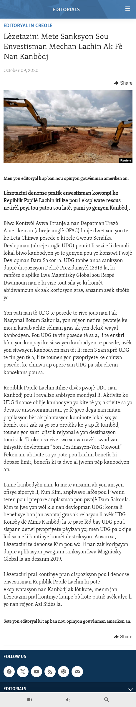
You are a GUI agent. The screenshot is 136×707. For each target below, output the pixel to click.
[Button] (123, 83)
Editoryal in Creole (28, 26)
